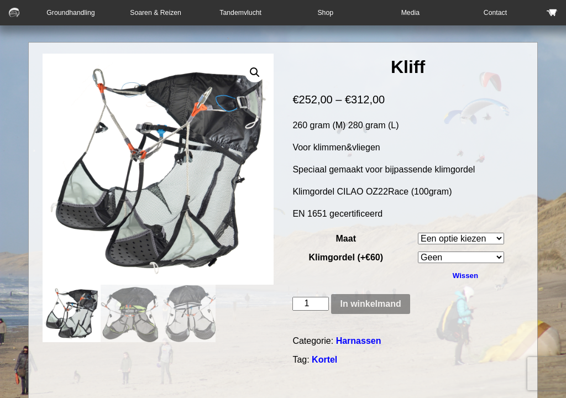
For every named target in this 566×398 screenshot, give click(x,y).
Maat (346, 238)
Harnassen (358, 340)
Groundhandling (70, 13)
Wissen (465, 275)
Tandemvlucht (240, 13)
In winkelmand (370, 303)
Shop (325, 13)
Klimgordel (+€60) (345, 257)
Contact (495, 13)
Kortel (324, 359)
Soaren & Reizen (155, 13)
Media (410, 13)
